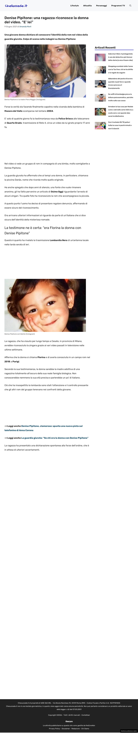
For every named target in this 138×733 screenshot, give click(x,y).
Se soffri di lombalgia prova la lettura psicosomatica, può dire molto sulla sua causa (120, 97)
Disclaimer (66, 729)
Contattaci (86, 715)
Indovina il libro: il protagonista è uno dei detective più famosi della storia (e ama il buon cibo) (120, 57)
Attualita (87, 5)
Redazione (76, 729)
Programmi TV (118, 5)
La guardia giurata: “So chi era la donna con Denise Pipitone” (54, 438)
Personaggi (101, 5)
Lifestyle (74, 5)
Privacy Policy (54, 729)
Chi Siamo (85, 729)
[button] (130, 5)
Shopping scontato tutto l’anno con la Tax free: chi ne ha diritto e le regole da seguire (120, 69)
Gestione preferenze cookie (129, 731)
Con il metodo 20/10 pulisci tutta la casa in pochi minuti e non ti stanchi (120, 125)
